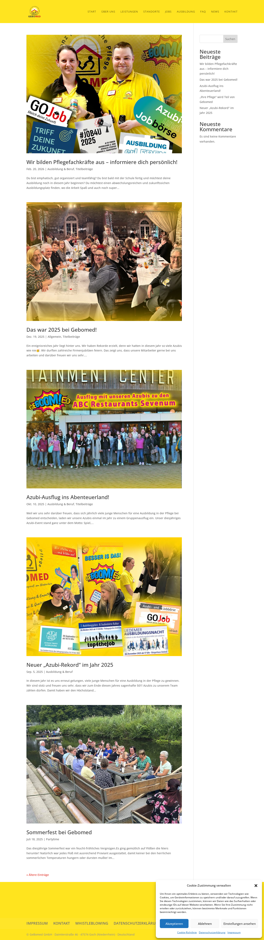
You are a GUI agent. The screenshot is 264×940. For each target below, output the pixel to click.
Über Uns (108, 11)
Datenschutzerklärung (212, 932)
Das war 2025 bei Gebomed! (61, 329)
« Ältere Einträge (37, 875)
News (215, 11)
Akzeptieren (174, 924)
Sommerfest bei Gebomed (59, 832)
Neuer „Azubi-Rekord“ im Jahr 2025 (69, 664)
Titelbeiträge (84, 169)
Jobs (168, 11)
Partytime (52, 839)
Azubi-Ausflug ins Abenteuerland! (67, 497)
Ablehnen (205, 924)
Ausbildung (186, 11)
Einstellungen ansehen (239, 924)
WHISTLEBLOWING (91, 923)
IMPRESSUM (37, 923)
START (92, 11)
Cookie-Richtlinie (187, 932)
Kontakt (231, 11)
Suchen (230, 39)
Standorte (151, 11)
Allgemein (54, 337)
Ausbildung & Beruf (60, 169)
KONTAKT (61, 923)
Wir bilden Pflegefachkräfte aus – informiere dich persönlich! (101, 162)
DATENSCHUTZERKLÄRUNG (137, 923)
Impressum (234, 932)
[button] (256, 886)
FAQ (203, 11)
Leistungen (129, 11)
